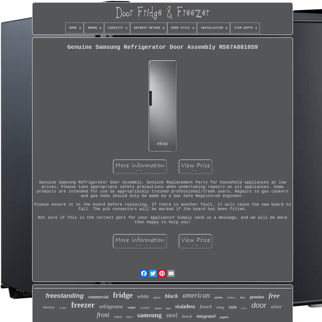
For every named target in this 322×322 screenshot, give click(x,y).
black (171, 296)
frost (103, 315)
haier (129, 317)
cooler (63, 307)
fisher (244, 308)
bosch (187, 316)
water (132, 307)
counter (145, 307)
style (233, 307)
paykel (224, 317)
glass (156, 297)
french (206, 306)
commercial (98, 297)
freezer (83, 305)
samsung (149, 315)
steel (171, 315)
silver (276, 306)
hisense (49, 307)
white (143, 296)
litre (242, 297)
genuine (257, 296)
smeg (220, 307)
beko (168, 308)
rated (118, 317)
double (158, 308)
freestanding (65, 295)
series (219, 297)
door (258, 305)
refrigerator (111, 306)
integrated (206, 316)
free (274, 295)
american (196, 295)
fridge (123, 295)
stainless (185, 306)
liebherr (231, 297)
